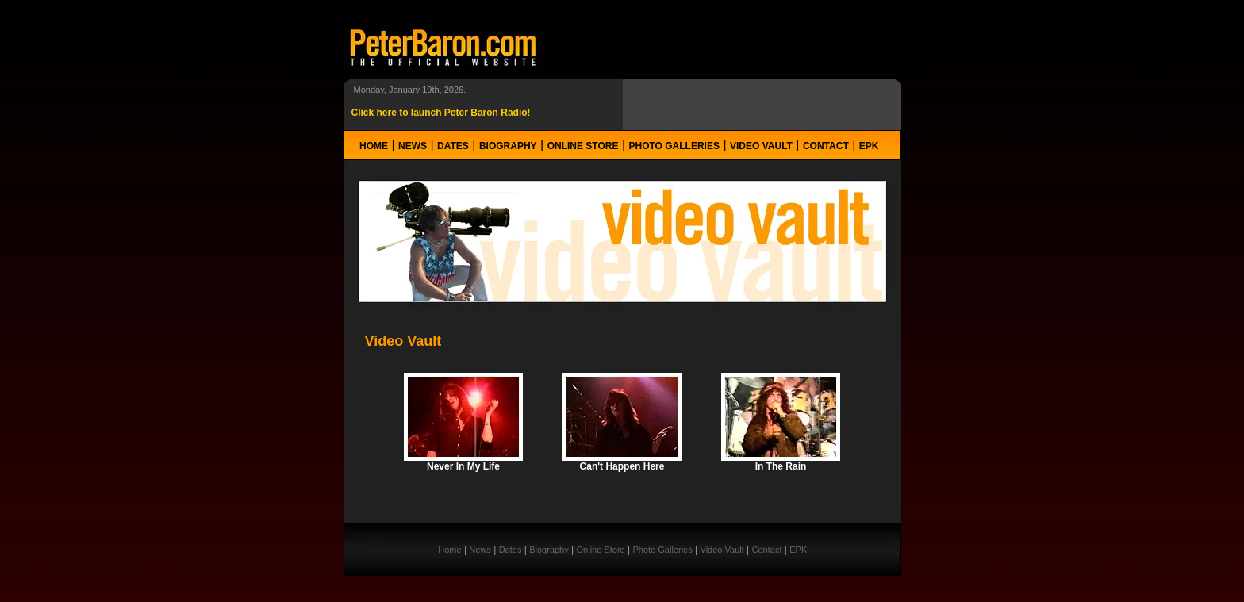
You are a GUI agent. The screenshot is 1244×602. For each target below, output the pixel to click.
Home (373, 145)
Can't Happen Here (622, 466)
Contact (826, 145)
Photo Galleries (674, 145)
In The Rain (781, 466)
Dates (453, 145)
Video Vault (761, 145)
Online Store (583, 145)
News (412, 145)
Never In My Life (463, 466)
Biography (508, 145)
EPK (869, 145)
